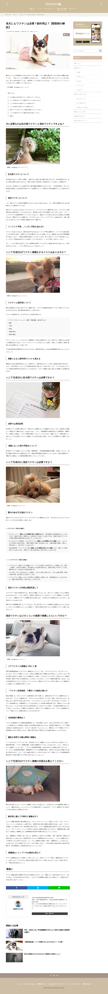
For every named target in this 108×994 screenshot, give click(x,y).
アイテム (39, 8)
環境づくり (81, 76)
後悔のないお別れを (83, 107)
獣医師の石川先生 (61, 80)
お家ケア (32, 8)
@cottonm (21, 659)
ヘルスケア (35, 31)
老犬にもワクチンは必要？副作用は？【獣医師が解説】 (32, 14)
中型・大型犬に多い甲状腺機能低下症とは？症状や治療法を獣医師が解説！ (47, 931)
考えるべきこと (82, 98)
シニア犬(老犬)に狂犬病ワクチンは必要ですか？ (21, 103)
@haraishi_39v (22, 167)
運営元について (42, 984)
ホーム (19, 984)
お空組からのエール (81, 120)
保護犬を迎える (73, 8)
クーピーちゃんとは (29, 984)
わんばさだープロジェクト (57, 984)
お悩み (22, 31)
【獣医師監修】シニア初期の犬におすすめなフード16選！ (44, 942)
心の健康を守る (82, 103)
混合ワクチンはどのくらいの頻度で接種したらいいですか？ (24, 109)
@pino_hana (24, 87)
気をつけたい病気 (62, 8)
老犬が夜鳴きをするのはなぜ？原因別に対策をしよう (42, 954)
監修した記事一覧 (49, 913)
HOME (8, 14)
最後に (10, 116)
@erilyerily (21, 505)
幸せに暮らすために (49, 8)
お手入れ (80, 90)
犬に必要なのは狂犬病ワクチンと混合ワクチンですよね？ (23, 97)
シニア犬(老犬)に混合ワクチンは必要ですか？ (20, 106)
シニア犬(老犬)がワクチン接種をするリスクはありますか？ (24, 100)
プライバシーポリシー (74, 984)
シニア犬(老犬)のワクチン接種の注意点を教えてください (23, 113)
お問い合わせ (87, 984)
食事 (79, 72)
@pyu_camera (22, 295)
